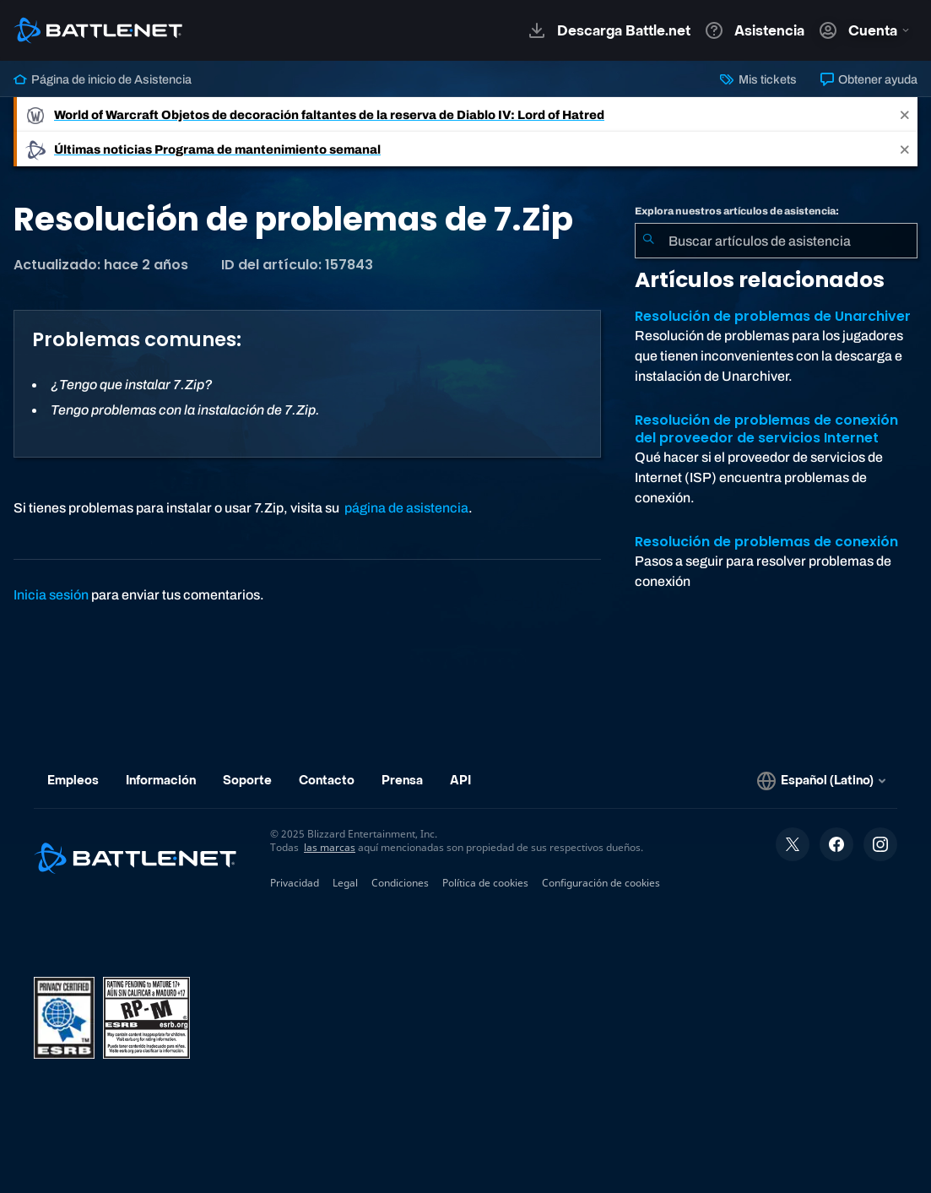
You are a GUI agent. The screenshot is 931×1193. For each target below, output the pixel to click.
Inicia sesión (51, 595)
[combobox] (776, 240)
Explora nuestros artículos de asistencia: (737, 211)
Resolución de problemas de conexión (766, 541)
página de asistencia (406, 508)
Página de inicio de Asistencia (103, 79)
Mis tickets (758, 79)
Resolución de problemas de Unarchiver (773, 316)
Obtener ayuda (868, 79)
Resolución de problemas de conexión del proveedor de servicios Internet (766, 428)
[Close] (904, 114)
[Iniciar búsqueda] (648, 240)
